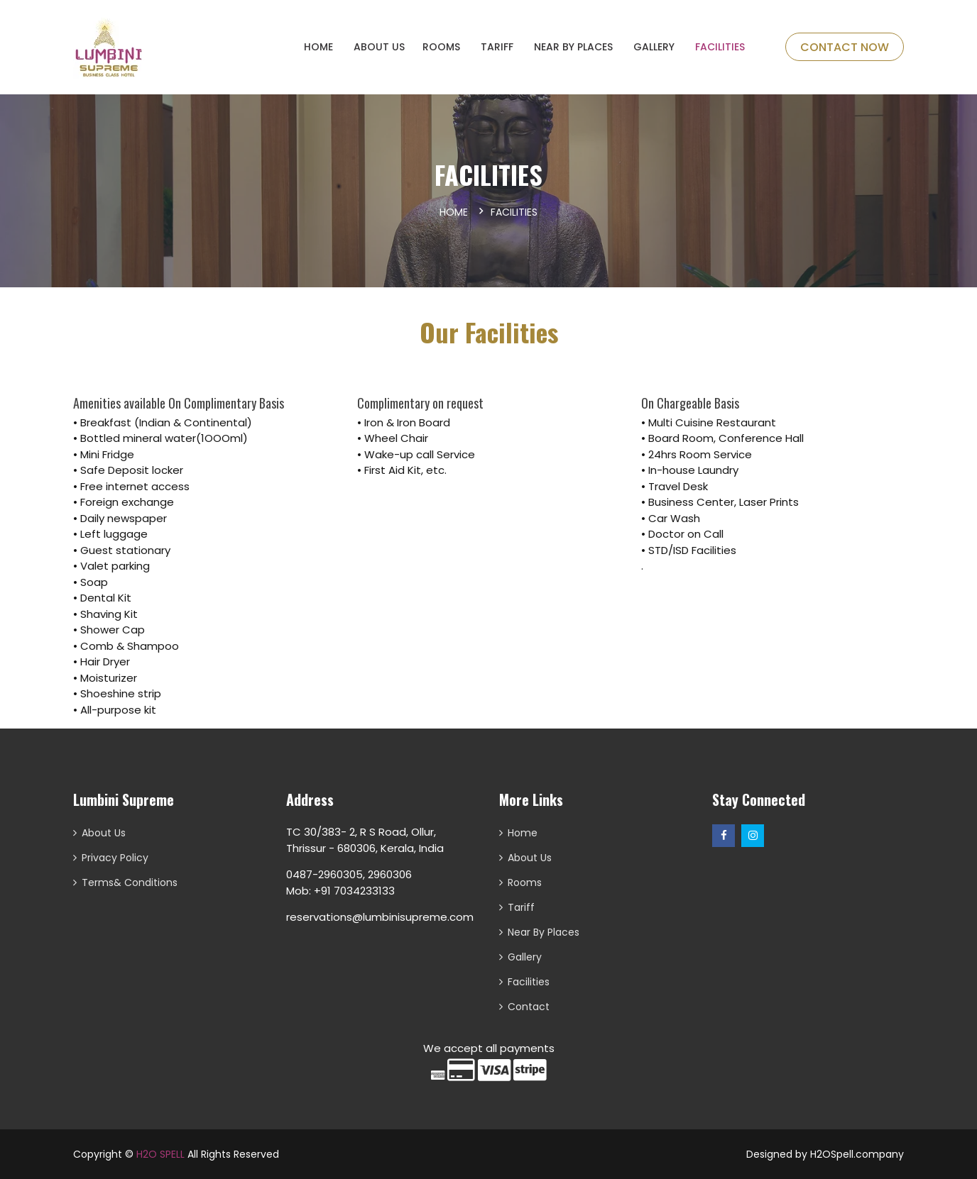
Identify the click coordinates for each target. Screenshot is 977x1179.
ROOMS (441, 47)
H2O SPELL (160, 1154)
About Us (379, 47)
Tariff (497, 47)
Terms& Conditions (130, 882)
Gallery (654, 47)
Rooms (525, 882)
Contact (529, 1007)
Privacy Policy (115, 858)
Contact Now (844, 47)
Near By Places (573, 47)
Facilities (720, 47)
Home (454, 212)
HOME (318, 47)
